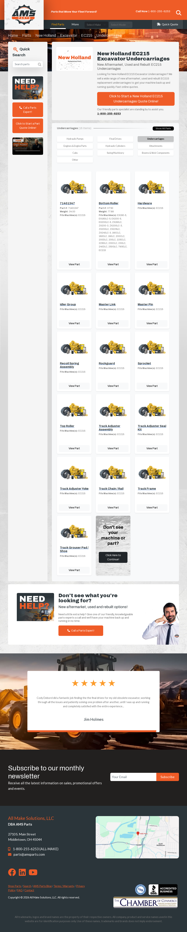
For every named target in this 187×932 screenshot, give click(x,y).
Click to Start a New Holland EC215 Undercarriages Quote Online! (136, 98)
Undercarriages (155, 138)
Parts (26, 35)
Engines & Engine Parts (75, 146)
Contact (29, 890)
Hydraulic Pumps (75, 138)
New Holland (45, 35)
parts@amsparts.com (29, 854)
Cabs (75, 153)
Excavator (68, 35)
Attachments (155, 146)
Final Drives (115, 138)
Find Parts (57, 24)
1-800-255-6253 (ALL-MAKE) (35, 849)
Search (27, 886)
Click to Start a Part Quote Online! (28, 125)
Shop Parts (14, 886)
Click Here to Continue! (113, 557)
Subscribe (168, 777)
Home (13, 35)
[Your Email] (133, 777)
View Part (74, 264)
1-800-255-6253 (159, 11)
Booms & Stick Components (155, 153)
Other (75, 159)
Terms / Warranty (64, 886)
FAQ (19, 890)
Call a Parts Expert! (27, 109)
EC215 (86, 35)
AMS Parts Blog (42, 886)
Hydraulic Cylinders (115, 146)
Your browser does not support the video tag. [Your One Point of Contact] (27, 146)
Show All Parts (163, 128)
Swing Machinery (115, 153)
